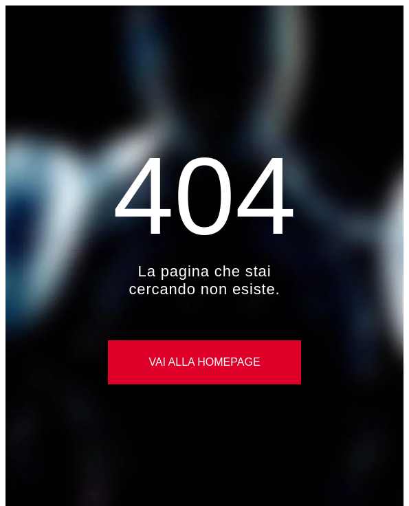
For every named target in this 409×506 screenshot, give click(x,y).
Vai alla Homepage (204, 362)
